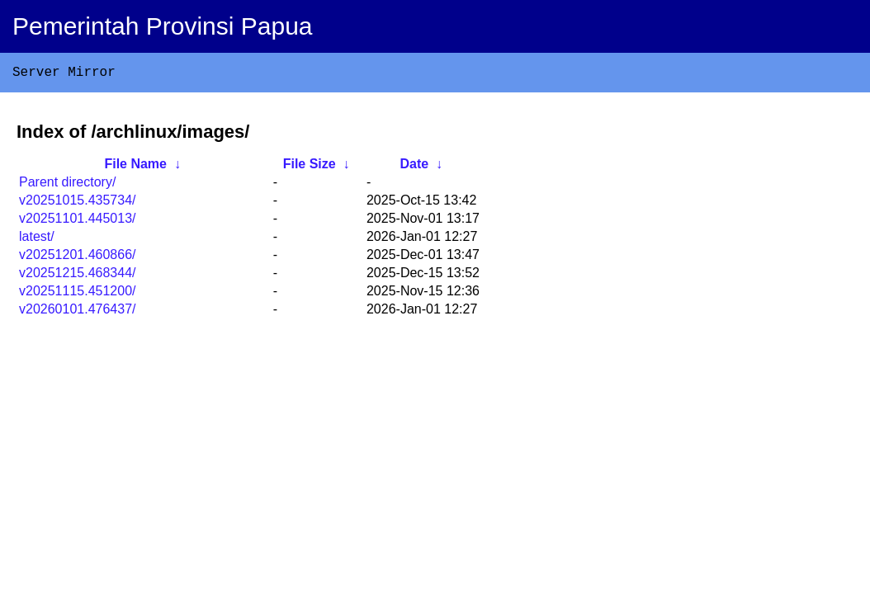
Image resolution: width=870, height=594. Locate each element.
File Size (309, 167)
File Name (135, 167)
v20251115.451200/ (77, 294)
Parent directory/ (67, 185)
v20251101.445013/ (77, 221)
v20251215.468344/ (77, 276)
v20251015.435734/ (77, 203)
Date (414, 167)
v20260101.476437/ (77, 312)
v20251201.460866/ (77, 258)
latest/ (36, 240)
